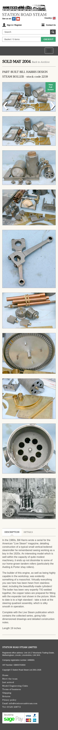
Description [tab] (11, 532)
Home (5, 675)
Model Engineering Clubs (15, 686)
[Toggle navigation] (49, 51)
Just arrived (8, 682)
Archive (44, 62)
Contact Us (51, 25)
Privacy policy (9, 700)
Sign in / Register (14, 25)
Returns (6, 696)
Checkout (48, 39)
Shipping (6, 693)
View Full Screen (50, 87)
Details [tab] (28, 532)
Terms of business (11, 689)
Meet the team (9, 679)
